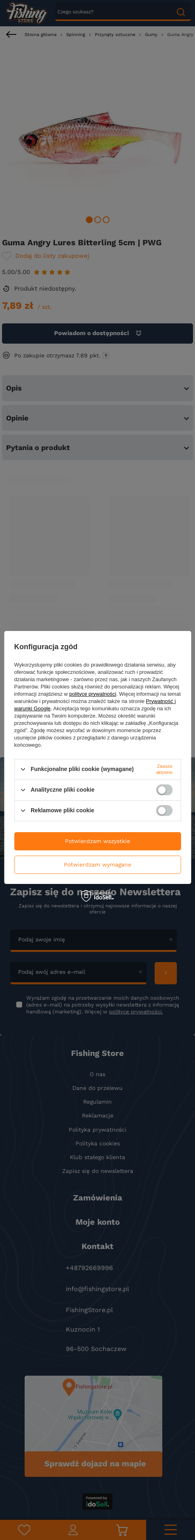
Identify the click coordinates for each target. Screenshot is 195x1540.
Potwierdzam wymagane (97, 864)
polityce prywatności (92, 694)
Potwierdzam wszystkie (97, 841)
